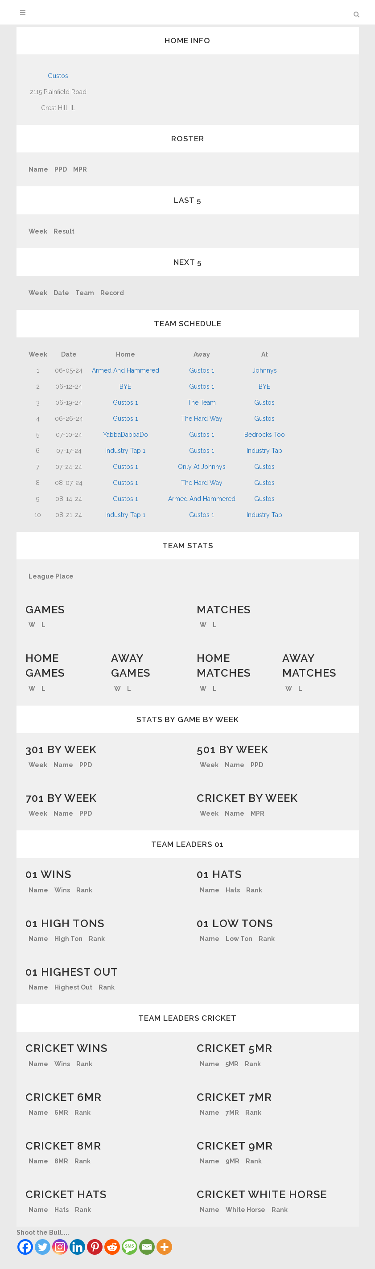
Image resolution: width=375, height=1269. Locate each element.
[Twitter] (42, 1247)
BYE (125, 386)
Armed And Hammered (125, 370)
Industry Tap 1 (125, 450)
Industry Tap (264, 450)
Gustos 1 (201, 370)
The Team (201, 402)
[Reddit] (112, 1247)
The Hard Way (202, 418)
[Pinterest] (95, 1247)
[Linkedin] (77, 1247)
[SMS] (129, 1247)
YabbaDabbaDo (125, 434)
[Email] (147, 1247)
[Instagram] (60, 1247)
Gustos (58, 75)
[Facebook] (25, 1247)
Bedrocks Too (264, 434)
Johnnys (264, 370)
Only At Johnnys (202, 466)
